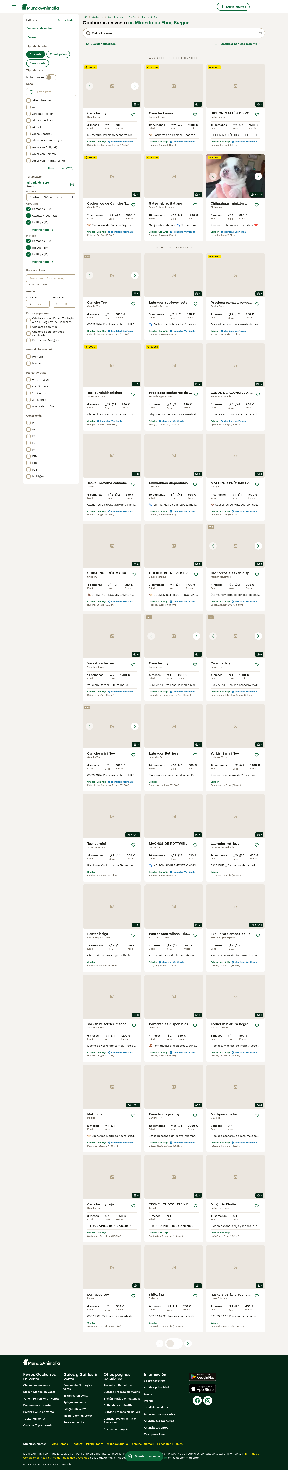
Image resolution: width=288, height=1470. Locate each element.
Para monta (38, 63)
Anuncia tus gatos (156, 1427)
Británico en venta (75, 1395)
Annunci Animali (143, 1444)
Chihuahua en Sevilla (118, 1405)
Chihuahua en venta (36, 1385)
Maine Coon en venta (77, 1415)
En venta (36, 54)
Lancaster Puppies (170, 1444)
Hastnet (77, 1444)
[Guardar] (133, 114)
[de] (40, 303)
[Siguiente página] (188, 1343)
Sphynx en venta (74, 1402)
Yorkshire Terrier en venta (41, 1398)
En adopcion (58, 54)
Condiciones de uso (157, 1407)
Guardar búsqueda (101, 44)
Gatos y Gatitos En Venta (81, 1376)
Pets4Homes (59, 1444)
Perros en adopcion (117, 1429)
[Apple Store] (202, 1388)
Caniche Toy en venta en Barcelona (120, 1420)
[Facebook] (197, 1400)
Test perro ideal (155, 1434)
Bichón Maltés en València (122, 1398)
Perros (31, 37)
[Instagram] (207, 1400)
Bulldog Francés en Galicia (122, 1412)
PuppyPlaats (94, 1444)
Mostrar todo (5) (43, 229)
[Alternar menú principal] (14, 6)
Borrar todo (65, 20)
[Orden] (238, 44)
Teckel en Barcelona (118, 1385)
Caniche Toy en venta (38, 1425)
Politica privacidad (156, 1387)
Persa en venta (73, 1422)
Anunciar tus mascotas (159, 1414)
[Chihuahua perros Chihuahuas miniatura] (235, 176)
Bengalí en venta (74, 1409)
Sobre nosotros (154, 1380)
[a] (67, 303)
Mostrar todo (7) (43, 261)
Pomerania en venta (37, 1405)
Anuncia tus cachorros (159, 1421)
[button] (112, 86)
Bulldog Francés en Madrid (122, 1392)
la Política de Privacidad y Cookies (65, 1457)
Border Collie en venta (38, 1412)
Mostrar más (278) (60, 168)
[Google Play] (202, 1376)
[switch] (51, 77)
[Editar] (72, 184)
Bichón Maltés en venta (39, 1392)
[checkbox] (28, 100)
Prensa (148, 1401)
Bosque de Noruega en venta (78, 1387)
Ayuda (148, 1394)
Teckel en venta (34, 1418)
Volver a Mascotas (39, 28)
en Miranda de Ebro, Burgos (158, 22)
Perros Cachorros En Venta (39, 1376)
